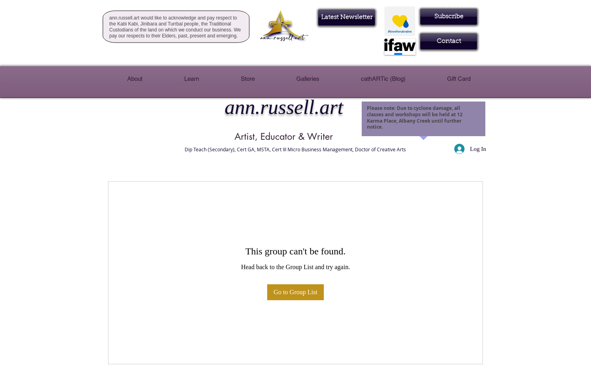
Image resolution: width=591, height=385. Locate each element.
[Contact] (448, 41)
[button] (448, 17)
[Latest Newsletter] (346, 17)
